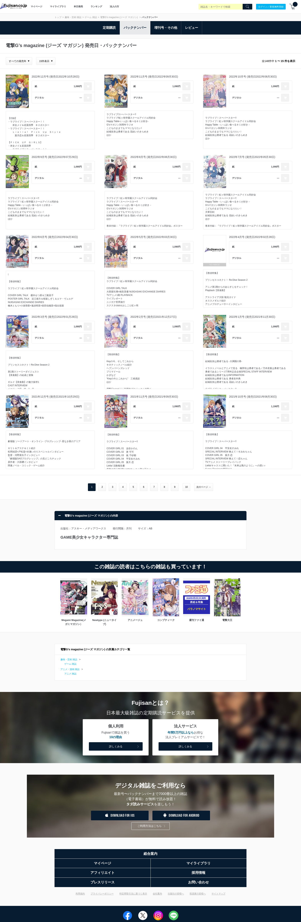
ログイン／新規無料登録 (271, 6)
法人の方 (114, 6)
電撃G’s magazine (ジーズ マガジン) (119, 17)
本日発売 (78, 6)
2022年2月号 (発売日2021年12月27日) (153, 316)
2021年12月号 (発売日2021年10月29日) (55, 396)
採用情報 (198, 873)
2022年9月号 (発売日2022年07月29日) (55, 156)
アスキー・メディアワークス (88, 528)
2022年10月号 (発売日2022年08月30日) (253, 76)
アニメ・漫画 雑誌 (69, 669)
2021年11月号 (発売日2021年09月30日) (154, 396)
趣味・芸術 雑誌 (73, 17)
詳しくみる (124, 747)
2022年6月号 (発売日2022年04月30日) (55, 237)
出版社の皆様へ (176, 893)
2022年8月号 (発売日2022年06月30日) (153, 156)
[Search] (247, 7)
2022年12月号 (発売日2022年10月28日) (55, 76)
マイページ (36, 6)
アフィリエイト (102, 873)
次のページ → (203, 487)
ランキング (96, 6)
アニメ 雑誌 (70, 673)
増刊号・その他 (165, 28)
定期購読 (109, 28)
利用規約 (80, 893)
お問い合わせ (198, 882)
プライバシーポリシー (102, 893)
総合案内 (150, 854)
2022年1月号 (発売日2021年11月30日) (252, 316)
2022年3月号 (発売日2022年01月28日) (55, 316)
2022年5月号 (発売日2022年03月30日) (153, 237)
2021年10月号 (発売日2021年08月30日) (253, 396)
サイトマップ (218, 893)
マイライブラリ (58, 6)
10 (186, 487)
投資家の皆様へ (198, 893)
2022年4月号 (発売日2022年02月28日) (252, 237)
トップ (58, 17)
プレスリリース (102, 882)
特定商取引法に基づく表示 (133, 893)
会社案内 (157, 893)
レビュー (191, 28)
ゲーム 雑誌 (91, 17)
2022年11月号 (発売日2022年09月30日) (154, 76)
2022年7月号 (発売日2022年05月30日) (252, 156)
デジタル (39, 97)
